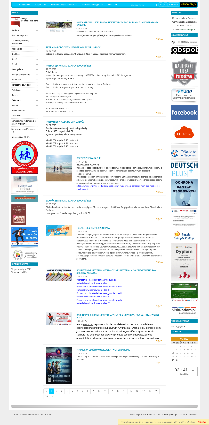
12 (112, 391)
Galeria (14, 95)
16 (137, 391)
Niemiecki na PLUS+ (20, 137)
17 (143, 391)
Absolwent (16, 115)
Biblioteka (16, 79)
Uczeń (14, 59)
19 (156, 391)
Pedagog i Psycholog (21, 74)
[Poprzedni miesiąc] (171, 339)
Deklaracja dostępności (92, 4)
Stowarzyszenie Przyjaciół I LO (23, 130)
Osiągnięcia (16, 49)
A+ (165, 4)
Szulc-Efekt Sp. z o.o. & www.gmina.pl (159, 414)
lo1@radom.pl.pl (187, 29)
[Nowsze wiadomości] (46, 391)
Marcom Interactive (189, 414)
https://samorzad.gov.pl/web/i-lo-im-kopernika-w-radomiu (104, 35)
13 (118, 391)
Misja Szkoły (40, 4)
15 (131, 391)
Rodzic (14, 64)
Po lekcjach (16, 90)
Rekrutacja (16, 100)
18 (150, 391)
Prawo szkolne (18, 110)
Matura (14, 105)
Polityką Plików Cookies (185, 422)
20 (46, 396)
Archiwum (173, 4)
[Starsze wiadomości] (52, 396)
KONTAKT (112, 4)
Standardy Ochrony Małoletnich (20, 42)
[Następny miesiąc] (196, 339)
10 (99, 391)
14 (124, 391)
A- (161, 4)
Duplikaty (15, 54)
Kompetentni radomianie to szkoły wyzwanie (23, 122)
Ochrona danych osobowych (64, 4)
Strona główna (23, 4)
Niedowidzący (188, 4)
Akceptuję (202, 422)
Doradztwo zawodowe (21, 85)
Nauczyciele (17, 69)
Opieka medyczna (19, 35)
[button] (37, 30)
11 (105, 391)
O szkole (15, 30)
